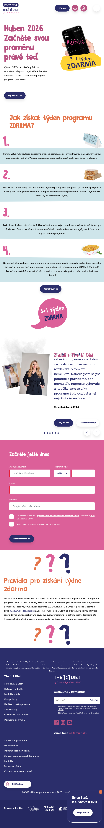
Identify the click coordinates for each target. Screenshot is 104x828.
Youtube (69, 722)
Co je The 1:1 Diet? (13, 683)
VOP (92, 516)
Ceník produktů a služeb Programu (21, 756)
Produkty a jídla (12, 694)
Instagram (63, 722)
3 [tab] (50, 433)
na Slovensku (78, 733)
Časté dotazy (10, 709)
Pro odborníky (11, 745)
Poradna (13, 500)
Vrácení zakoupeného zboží (18, 771)
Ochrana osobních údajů (17, 750)
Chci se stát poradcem (15, 740)
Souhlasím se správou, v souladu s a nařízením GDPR (56, 517)
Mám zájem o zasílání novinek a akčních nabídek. (39, 524)
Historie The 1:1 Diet (14, 689)
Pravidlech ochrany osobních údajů (88, 713)
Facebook (56, 722)
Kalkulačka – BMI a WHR (16, 714)
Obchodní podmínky (14, 720)
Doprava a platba (13, 766)
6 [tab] (58, 433)
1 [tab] (45, 433)
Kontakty (8, 761)
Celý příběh (63, 423)
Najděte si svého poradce (17, 704)
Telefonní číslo (61, 467)
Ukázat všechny (88, 423)
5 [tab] (56, 433)
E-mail (12, 483)
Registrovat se (15, 95)
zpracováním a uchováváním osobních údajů (58, 516)
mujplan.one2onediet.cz (22, 611)
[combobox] (62, 473)
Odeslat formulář (21, 538)
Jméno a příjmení (17, 467)
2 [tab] (48, 433)
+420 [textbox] (60, 473)
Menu (96, 8)
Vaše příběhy (10, 699)
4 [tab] (53, 433)
